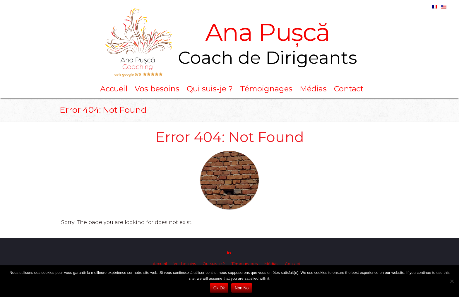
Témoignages (266, 88)
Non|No (242, 288)
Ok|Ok (219, 288)
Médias (313, 88)
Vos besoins (157, 88)
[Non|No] (452, 281)
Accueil (113, 88)
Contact (349, 88)
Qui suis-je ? (210, 88)
